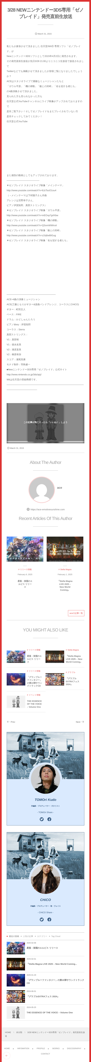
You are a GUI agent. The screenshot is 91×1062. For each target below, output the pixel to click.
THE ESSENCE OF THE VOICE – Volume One (34, 705)
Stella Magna (73, 652)
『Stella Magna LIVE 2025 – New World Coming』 (65, 587)
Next (80, 722)
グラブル (71, 674)
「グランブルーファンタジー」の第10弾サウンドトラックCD (34, 683)
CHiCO (45, 900)
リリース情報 (34, 652)
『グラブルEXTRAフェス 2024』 (72, 683)
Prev (11, 722)
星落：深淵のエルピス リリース (25, 586)
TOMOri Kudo (45, 800)
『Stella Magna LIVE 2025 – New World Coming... (52, 964)
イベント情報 (34, 697)
